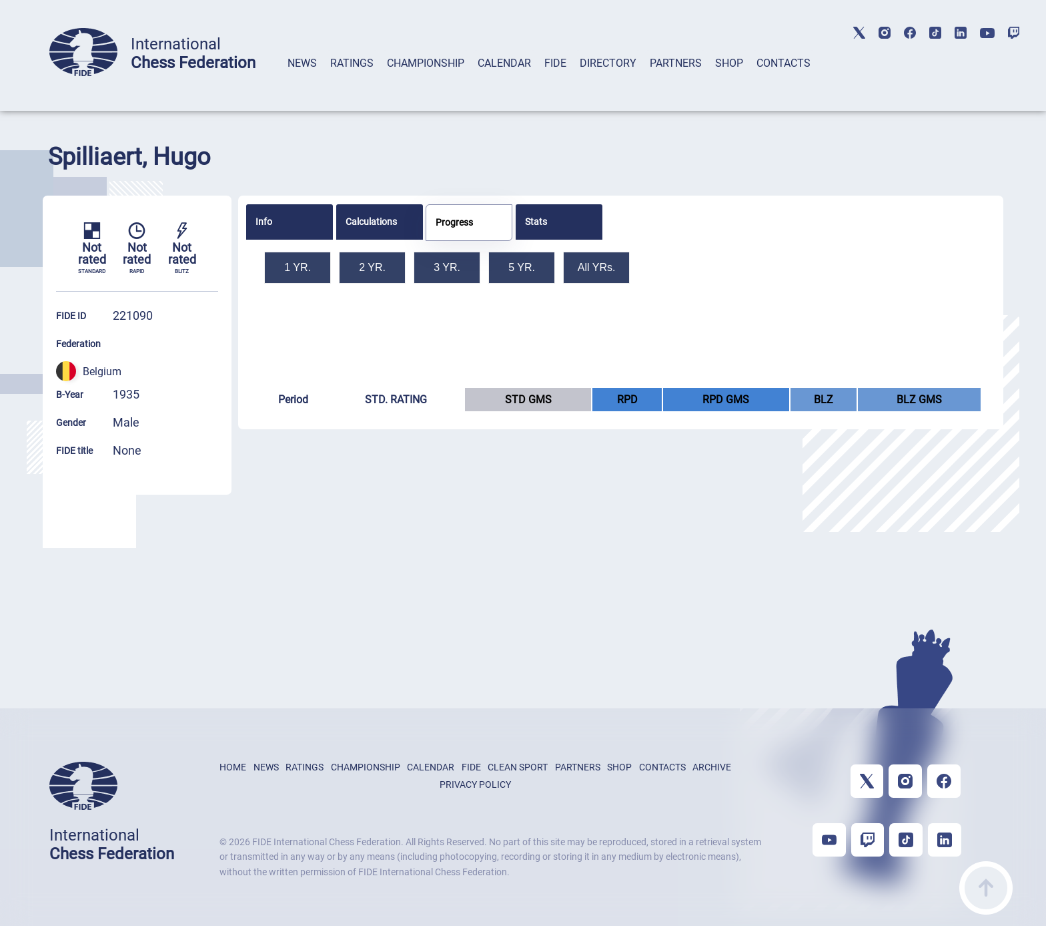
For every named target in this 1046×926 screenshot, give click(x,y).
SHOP (729, 63)
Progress (454, 222)
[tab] (302, 80)
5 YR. (521, 267)
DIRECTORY (608, 63)
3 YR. (447, 267)
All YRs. (597, 267)
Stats (536, 221)
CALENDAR (504, 63)
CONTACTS (783, 63)
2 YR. (372, 267)
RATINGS (352, 63)
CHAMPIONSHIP (425, 63)
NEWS (302, 63)
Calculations (371, 221)
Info (263, 221)
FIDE (555, 63)
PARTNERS (676, 63)
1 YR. (297, 267)
